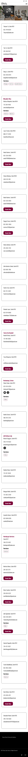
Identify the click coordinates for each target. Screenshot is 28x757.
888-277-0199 (7, 134)
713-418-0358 (7, 339)
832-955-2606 (7, 668)
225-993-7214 (7, 248)
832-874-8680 (7, 312)
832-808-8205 (7, 518)
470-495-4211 (7, 695)
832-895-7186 (7, 269)
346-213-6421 (7, 542)
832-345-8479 (7, 75)
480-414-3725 (7, 418)
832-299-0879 (7, 617)
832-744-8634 (7, 30)
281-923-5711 (6, 570)
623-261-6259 (7, 386)
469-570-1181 (7, 179)
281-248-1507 (7, 51)
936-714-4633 (7, 442)
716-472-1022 (7, 646)
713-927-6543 (7, 473)
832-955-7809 (7, 224)
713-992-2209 (7, 495)
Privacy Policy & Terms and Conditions (9, 737)
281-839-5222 (7, 593)
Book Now (8, 60)
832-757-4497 (7, 291)
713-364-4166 (7, 105)
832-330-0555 (7, 155)
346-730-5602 (7, 719)
